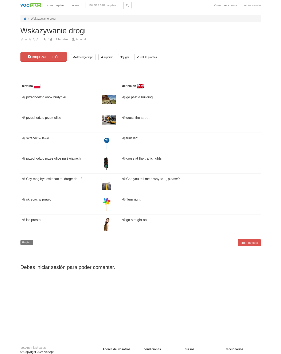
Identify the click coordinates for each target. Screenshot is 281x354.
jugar (124, 57)
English (26, 242)
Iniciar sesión (252, 5)
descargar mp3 (83, 57)
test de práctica (147, 57)
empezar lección (43, 57)
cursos (75, 5)
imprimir (107, 57)
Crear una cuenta (225, 5)
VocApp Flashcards (33, 347)
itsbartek (81, 39)
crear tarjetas (56, 5)
